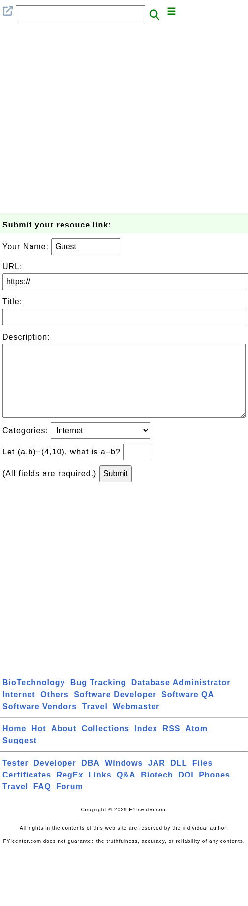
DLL (178, 779)
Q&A (126, 790)
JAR (156, 779)
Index (145, 744)
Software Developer (115, 710)
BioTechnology (33, 698)
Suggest (19, 756)
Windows (124, 779)
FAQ (42, 802)
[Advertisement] (92, 120)
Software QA (187, 710)
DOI (185, 790)
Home (14, 744)
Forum (69, 802)
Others (54, 710)
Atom (197, 744)
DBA (90, 779)
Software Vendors (39, 722)
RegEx (70, 790)
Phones (214, 790)
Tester (15, 779)
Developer (54, 779)
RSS (172, 744)
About (63, 744)
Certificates (26, 790)
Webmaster (136, 722)
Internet (18, 710)
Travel (95, 722)
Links (100, 790)
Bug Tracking (98, 698)
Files (202, 779)
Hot (38, 744)
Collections (105, 744)
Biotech (157, 790)
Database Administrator (181, 698)
